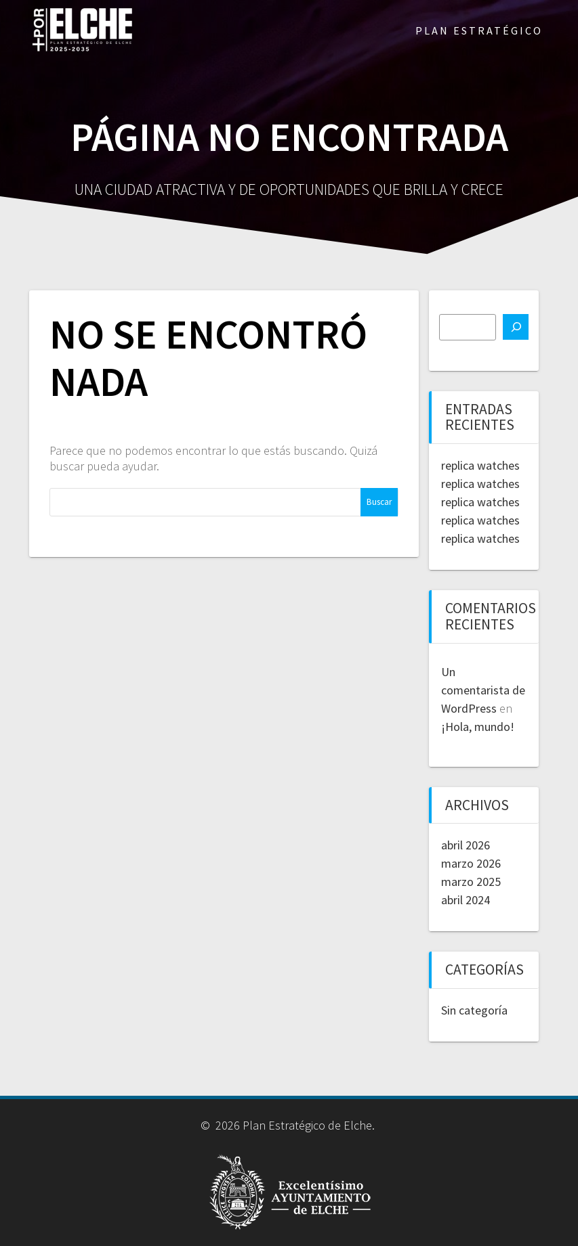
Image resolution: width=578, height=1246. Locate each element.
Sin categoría (474, 1010)
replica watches (480, 465)
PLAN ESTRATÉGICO (479, 30)
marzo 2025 (471, 881)
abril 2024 (465, 900)
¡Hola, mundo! (477, 726)
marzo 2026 (471, 863)
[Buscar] (516, 327)
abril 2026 (465, 845)
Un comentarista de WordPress (483, 690)
